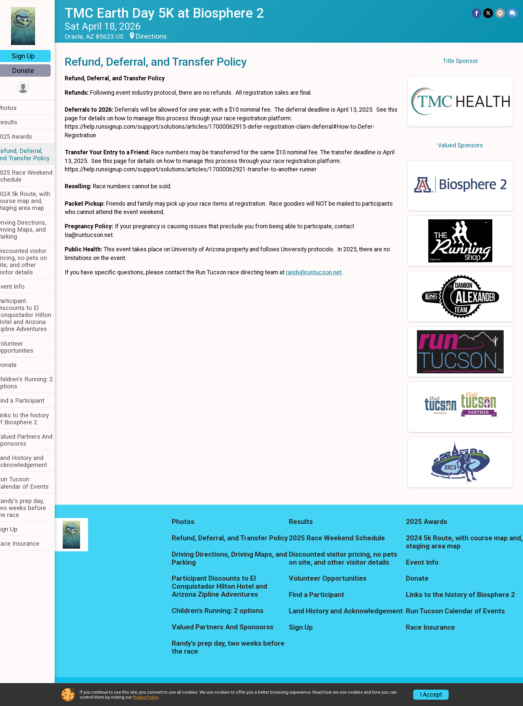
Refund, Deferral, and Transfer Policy (31, 154)
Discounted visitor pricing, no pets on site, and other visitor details (30, 261)
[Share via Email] (500, 13)
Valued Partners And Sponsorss (33, 440)
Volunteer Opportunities (23, 347)
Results (15, 122)
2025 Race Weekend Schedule (33, 176)
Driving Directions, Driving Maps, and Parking (30, 229)
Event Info (19, 286)
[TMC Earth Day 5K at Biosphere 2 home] (32, 25)
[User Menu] (32, 88)
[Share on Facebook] (477, 13)
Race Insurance (26, 543)
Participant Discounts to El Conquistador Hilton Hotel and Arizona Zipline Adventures (32, 315)
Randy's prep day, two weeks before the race (30, 507)
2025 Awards (23, 136)
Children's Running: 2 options (33, 383)
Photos (15, 107)
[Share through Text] (512, 13)
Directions (159, 36)
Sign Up (31, 56)
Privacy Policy (145, 697)
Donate (32, 71)
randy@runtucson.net (322, 272)
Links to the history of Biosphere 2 (31, 419)
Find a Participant (29, 400)
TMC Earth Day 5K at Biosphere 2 (173, 13)
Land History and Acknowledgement (30, 461)
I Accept (431, 694)
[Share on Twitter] (489, 13)
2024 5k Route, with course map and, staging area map (32, 200)
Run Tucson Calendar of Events (31, 483)
